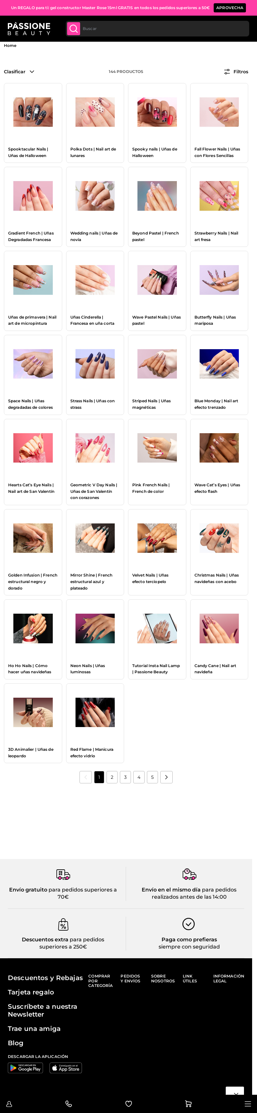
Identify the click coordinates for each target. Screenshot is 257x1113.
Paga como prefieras (189, 939)
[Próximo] (166, 777)
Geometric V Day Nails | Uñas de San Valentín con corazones (94, 491)
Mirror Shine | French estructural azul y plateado (91, 581)
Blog (16, 1043)
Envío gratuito (28, 890)
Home (10, 45)
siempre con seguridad (189, 947)
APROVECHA (229, 7)
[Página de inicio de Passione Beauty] (29, 28)
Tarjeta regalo (31, 992)
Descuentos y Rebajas (45, 978)
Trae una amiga (34, 1029)
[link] (85, 777)
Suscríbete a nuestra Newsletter (42, 1010)
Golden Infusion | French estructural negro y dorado (32, 581)
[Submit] (73, 28)
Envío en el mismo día (171, 890)
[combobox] (157, 28)
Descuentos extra (45, 939)
